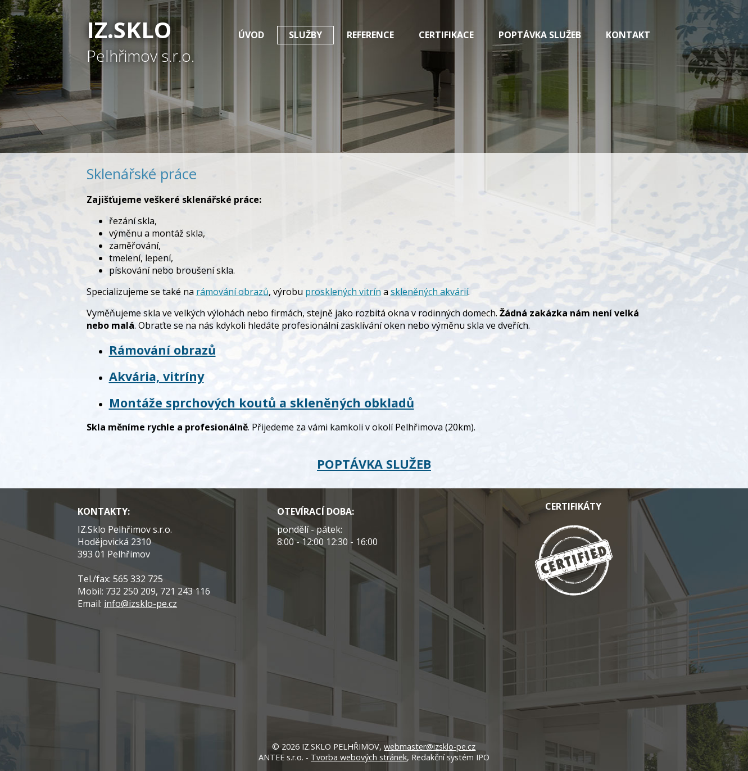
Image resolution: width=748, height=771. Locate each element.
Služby (305, 35)
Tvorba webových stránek (359, 757)
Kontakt (628, 35)
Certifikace (446, 35)
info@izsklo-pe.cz (140, 603)
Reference (370, 35)
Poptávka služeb (539, 35)
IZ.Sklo (140, 40)
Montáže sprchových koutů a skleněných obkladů (261, 402)
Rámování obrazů (162, 350)
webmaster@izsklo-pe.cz (429, 746)
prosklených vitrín (343, 291)
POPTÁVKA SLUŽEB (374, 464)
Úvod (251, 35)
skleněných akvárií (429, 291)
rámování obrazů (232, 291)
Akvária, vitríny (156, 376)
